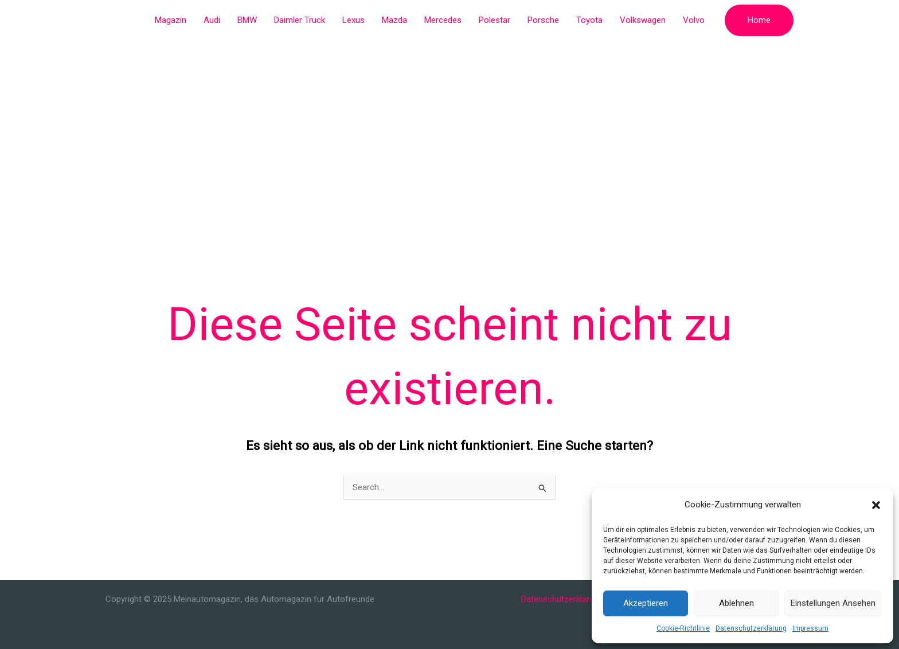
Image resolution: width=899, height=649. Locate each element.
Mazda (394, 20)
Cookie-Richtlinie (683, 628)
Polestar (494, 20)
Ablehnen (736, 603)
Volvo (694, 20)
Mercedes (443, 20)
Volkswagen (643, 20)
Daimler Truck (299, 20)
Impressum (810, 628)
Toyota (589, 20)
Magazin (170, 20)
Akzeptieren (645, 603)
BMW (247, 20)
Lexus (353, 20)
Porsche (543, 20)
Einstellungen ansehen (833, 603)
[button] (876, 505)
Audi (212, 20)
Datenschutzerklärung (751, 628)
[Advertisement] (449, 126)
